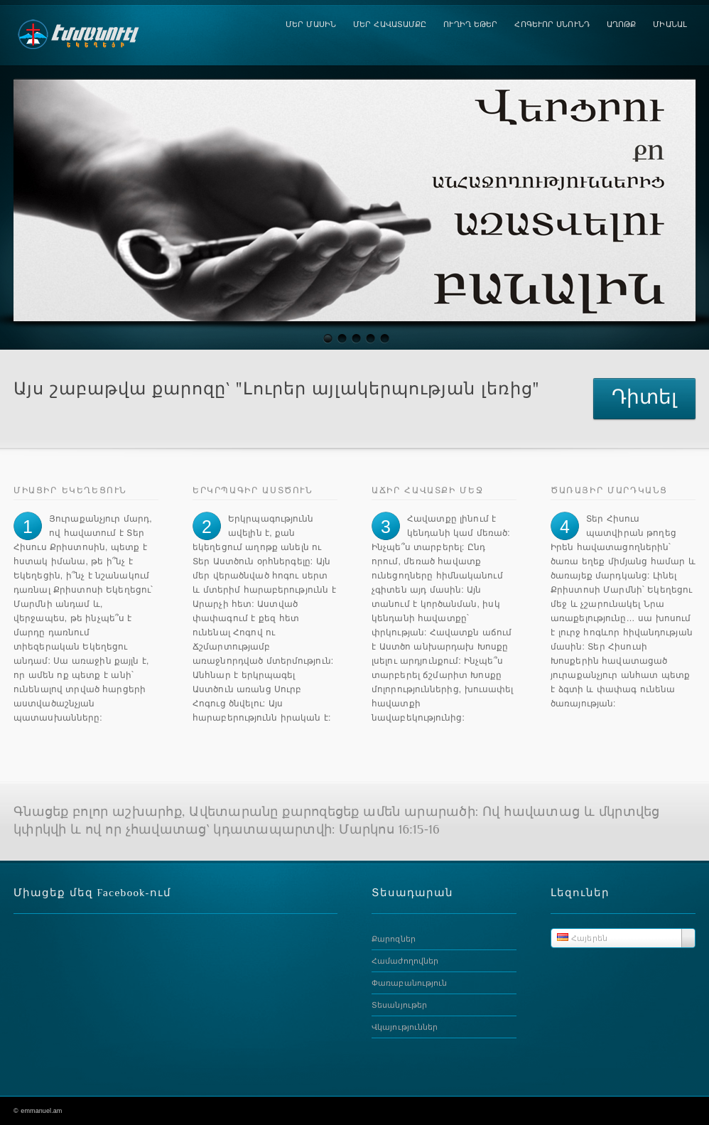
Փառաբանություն (409, 983)
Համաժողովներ (405, 961)
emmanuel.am (41, 1110)
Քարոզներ (394, 939)
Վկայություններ (405, 1027)
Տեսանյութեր (399, 1005)
